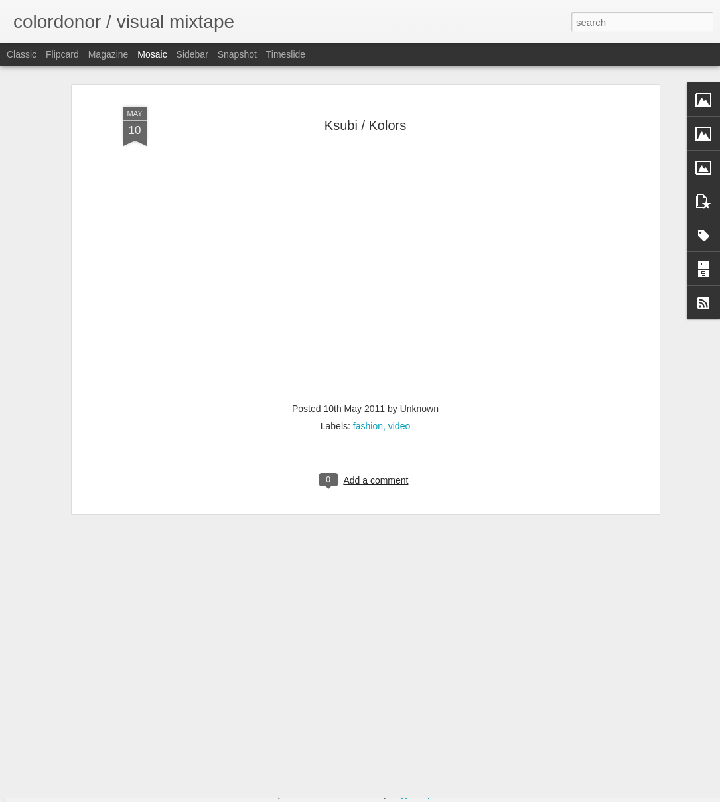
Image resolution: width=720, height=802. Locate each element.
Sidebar (192, 54)
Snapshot (237, 54)
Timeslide (285, 54)
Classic (21, 54)
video (399, 359)
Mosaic (152, 54)
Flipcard (62, 54)
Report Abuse (440, 795)
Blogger (402, 795)
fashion (368, 359)
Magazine (108, 54)
